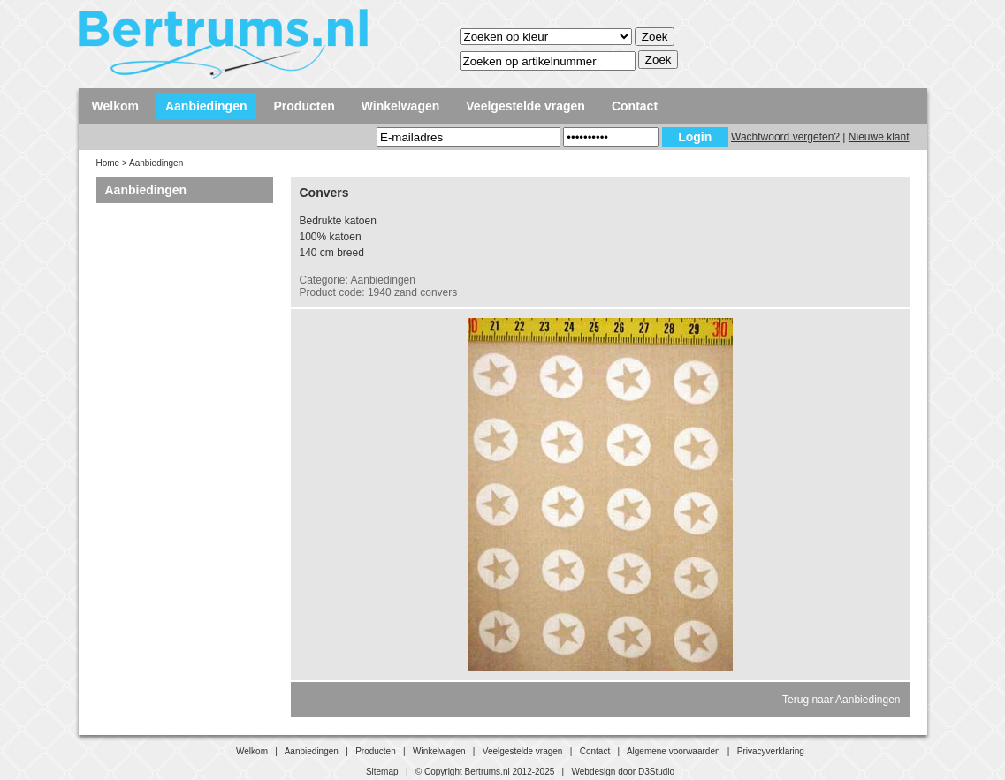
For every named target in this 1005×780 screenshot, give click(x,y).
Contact (635, 106)
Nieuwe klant (879, 137)
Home (108, 163)
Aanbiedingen (206, 106)
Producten (304, 106)
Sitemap (382, 771)
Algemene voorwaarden (673, 751)
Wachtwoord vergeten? (785, 137)
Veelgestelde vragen (525, 106)
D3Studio (656, 771)
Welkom (115, 106)
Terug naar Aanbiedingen (841, 699)
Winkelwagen (401, 106)
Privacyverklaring (770, 751)
